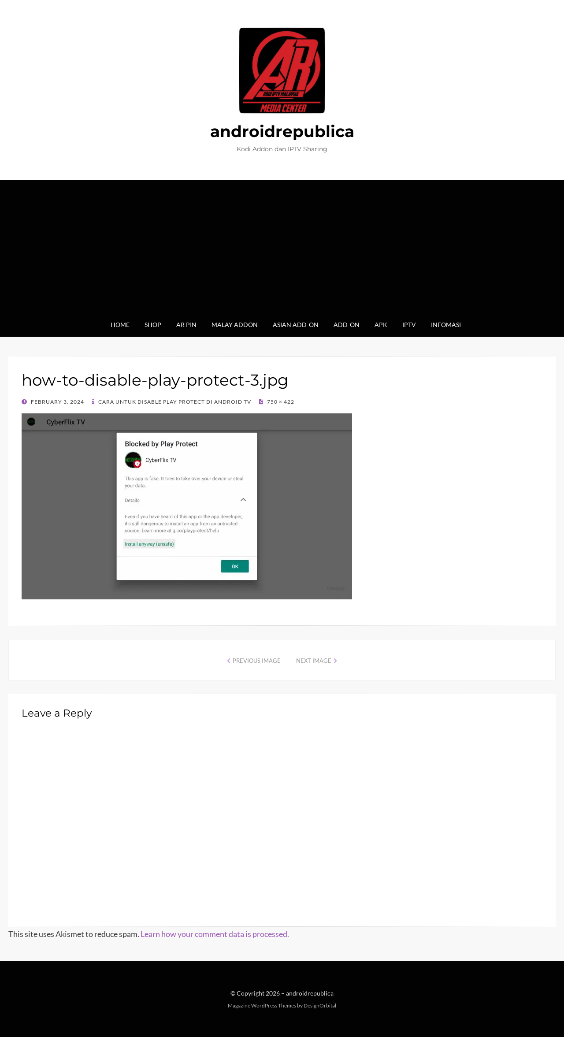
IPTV (409, 324)
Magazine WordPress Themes (262, 1005)
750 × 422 (280, 401)
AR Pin (186, 324)
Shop (153, 324)
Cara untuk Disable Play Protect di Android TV (174, 401)
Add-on (347, 324)
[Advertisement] (282, 253)
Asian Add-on (296, 324)
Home (120, 324)
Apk (381, 324)
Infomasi (446, 324)
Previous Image (257, 660)
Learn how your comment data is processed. (215, 934)
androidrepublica (282, 131)
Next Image (313, 660)
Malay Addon (235, 324)
